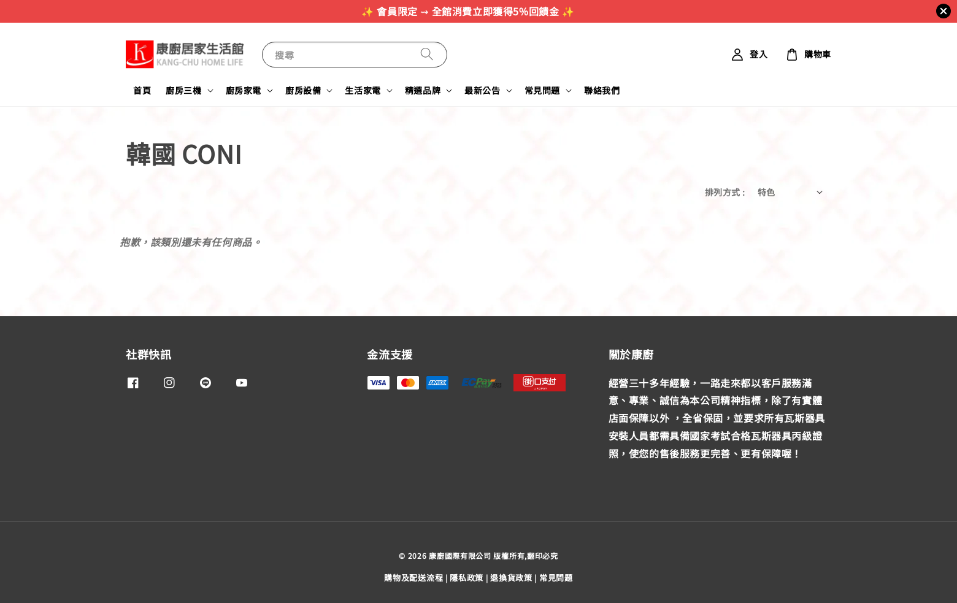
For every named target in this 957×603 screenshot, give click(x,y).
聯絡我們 (602, 90)
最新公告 (482, 90)
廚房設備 (303, 90)
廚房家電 (243, 90)
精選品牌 (422, 90)
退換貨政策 (511, 577)
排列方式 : (725, 192)
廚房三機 (183, 90)
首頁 (142, 90)
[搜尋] (427, 54)
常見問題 (542, 90)
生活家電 (362, 90)
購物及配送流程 (413, 577)
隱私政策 (466, 577)
